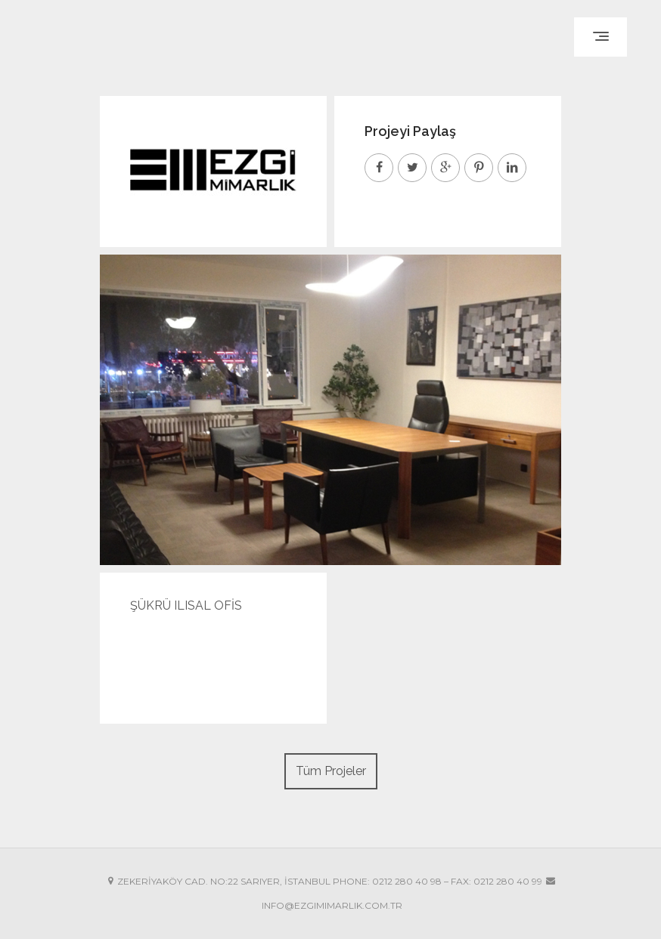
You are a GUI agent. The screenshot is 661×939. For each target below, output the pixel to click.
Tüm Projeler (331, 771)
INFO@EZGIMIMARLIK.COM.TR (332, 905)
